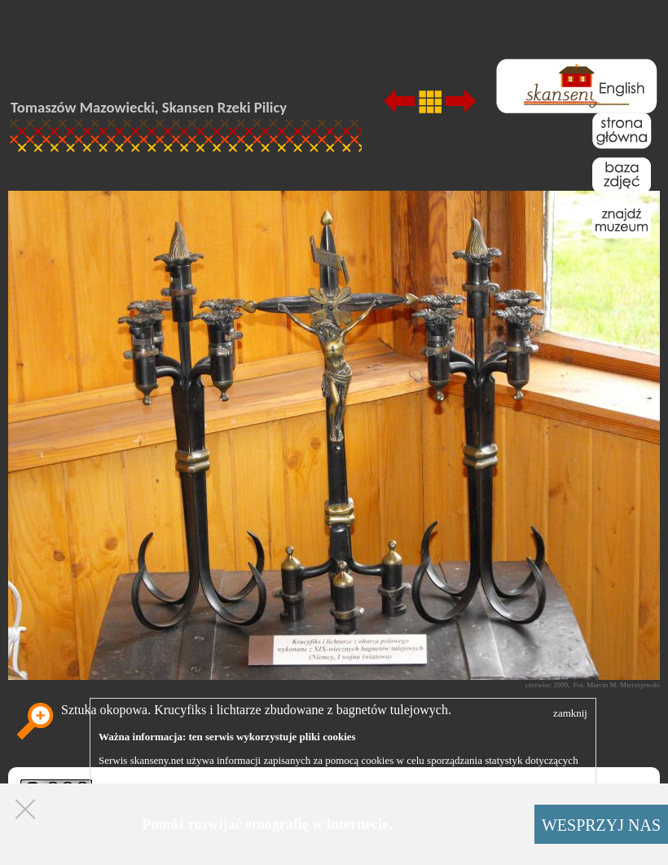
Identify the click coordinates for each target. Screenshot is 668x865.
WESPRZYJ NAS (601, 825)
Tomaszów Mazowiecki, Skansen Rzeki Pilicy (149, 107)
